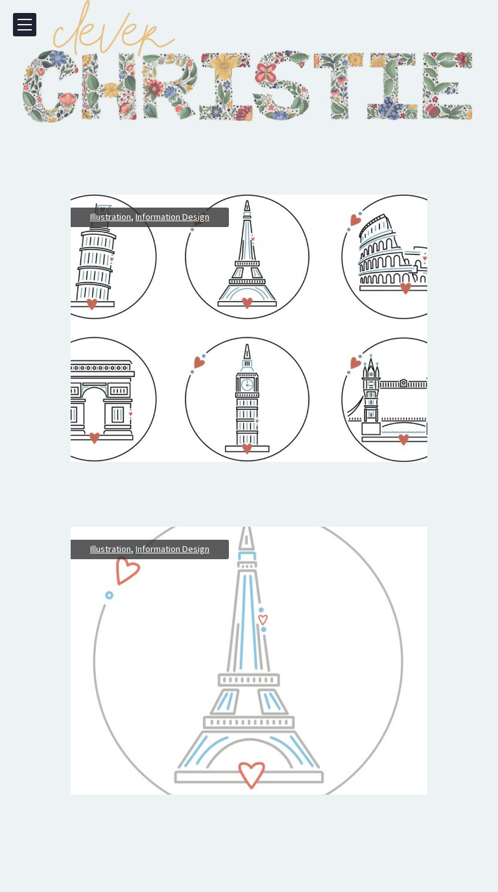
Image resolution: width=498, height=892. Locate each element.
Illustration (110, 217)
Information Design (172, 217)
